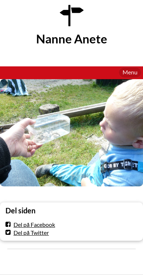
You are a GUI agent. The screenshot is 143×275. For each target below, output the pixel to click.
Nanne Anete (71, 39)
